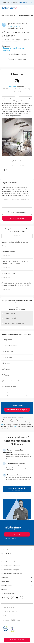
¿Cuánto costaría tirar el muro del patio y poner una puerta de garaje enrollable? (16, 284)
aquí (2, 424)
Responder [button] (17, 161)
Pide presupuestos (17, 640)
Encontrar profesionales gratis (17, 410)
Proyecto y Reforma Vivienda (14, 323)
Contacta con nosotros (8, 593)
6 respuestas (5, 267)
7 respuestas (5, 289)
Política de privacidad (10, 611)
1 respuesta (6, 46)
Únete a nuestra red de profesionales (17, 489)
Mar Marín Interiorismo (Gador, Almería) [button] (16, 89)
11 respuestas (6, 246)
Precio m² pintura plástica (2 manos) (14, 242)
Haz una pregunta (25, 15)
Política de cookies (9, 616)
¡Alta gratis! (23, 2)
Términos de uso (8, 607)
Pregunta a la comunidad (17, 59)
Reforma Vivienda (10, 318)
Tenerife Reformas (8, 273)
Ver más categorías (17, 394)
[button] (17, 549)
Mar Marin (12, 87)
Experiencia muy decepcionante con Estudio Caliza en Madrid (14, 263)
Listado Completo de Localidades (11, 573)
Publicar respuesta (17, 218)
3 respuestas (5, 277)
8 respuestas (5, 255)
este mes (17, 236)
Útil (5, 170)
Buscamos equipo (8, 252)
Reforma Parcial (10, 313)
